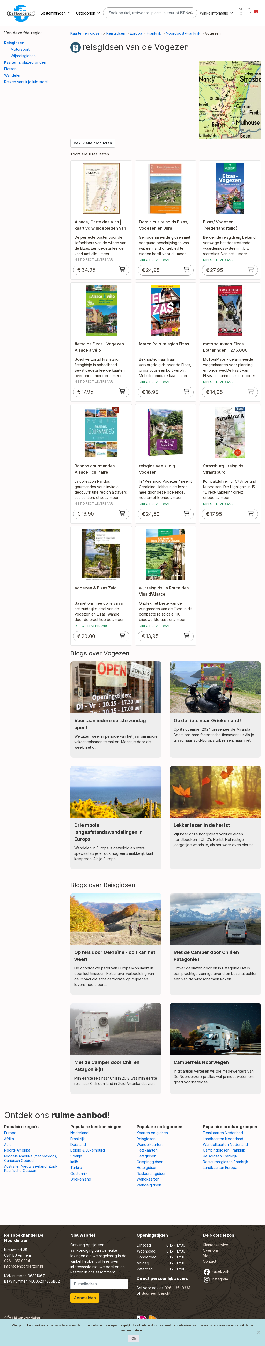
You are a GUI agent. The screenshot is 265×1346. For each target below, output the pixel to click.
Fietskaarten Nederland (223, 1133)
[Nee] (258, 1332)
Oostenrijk (79, 1173)
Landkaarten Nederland (223, 1139)
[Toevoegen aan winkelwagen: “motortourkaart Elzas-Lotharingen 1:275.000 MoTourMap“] (251, 391)
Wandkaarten (148, 1179)
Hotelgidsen (147, 1167)
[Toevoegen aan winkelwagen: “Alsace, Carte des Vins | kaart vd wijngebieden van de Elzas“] (122, 269)
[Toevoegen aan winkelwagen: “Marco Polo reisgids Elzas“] (186, 391)
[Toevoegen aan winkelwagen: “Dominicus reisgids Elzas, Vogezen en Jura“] (186, 269)
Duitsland (78, 1144)
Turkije (76, 1167)
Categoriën (88, 13)
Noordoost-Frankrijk (183, 33)
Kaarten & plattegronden (25, 62)
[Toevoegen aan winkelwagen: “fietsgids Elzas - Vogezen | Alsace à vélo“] (122, 391)
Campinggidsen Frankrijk (224, 1150)
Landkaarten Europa (220, 1167)
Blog (207, 1256)
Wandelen (12, 75)
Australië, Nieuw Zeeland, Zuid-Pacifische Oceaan (31, 1168)
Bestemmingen (56, 13)
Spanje (76, 1156)
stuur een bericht (155, 1293)
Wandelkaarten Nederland (225, 1144)
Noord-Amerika (17, 1150)
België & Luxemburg (87, 1150)
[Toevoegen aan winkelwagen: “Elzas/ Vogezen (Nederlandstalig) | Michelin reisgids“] (251, 269)
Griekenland (80, 1179)
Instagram (215, 1279)
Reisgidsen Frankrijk (220, 1156)
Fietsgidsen (146, 1156)
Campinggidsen (150, 1162)
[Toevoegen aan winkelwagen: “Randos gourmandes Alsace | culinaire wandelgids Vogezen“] (122, 513)
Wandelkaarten (150, 1144)
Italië (74, 1162)
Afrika (9, 1139)
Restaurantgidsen (151, 1173)
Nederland (79, 1133)
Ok (133, 1338)
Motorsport (20, 49)
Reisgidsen (14, 43)
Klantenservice (215, 1245)
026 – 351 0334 (17, 1260)
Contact (209, 1261)
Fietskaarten (147, 1150)
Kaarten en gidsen (86, 33)
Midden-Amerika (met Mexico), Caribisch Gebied (30, 1158)
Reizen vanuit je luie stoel (26, 81)
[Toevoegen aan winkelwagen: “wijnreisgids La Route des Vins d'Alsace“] (186, 635)
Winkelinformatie (216, 13)
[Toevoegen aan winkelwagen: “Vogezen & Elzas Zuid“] (122, 635)
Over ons (211, 1250)
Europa (136, 33)
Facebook (216, 1271)
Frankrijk (154, 33)
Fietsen (10, 69)
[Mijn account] (241, 13)
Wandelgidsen (149, 1185)
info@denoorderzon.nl (23, 1266)
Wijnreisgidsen (23, 56)
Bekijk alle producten (93, 143)
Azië (8, 1144)
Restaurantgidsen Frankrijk (225, 1162)
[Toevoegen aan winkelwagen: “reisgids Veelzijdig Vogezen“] (186, 513)
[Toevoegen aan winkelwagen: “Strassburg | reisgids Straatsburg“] (251, 513)
